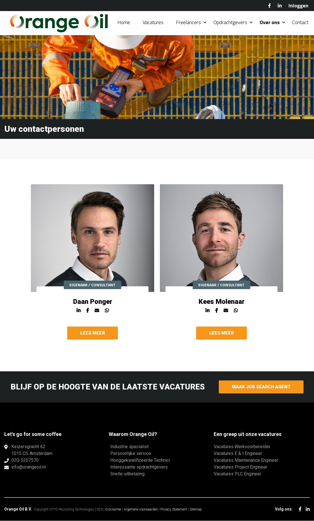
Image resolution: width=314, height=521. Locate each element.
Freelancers (188, 22)
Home (123, 22)
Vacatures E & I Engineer (238, 453)
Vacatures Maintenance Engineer (246, 460)
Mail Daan (97, 314)
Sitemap (196, 510)
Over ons (270, 22)
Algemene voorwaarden (141, 510)
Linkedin (78, 314)
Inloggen (298, 5)
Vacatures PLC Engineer (237, 474)
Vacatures (153, 22)
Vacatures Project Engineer (240, 467)
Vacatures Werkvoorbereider (242, 447)
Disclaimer (113, 510)
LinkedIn (280, 6)
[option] (92, 265)
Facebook (269, 6)
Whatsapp (107, 314)
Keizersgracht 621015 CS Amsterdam (31, 450)
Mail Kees (226, 314)
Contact (300, 22)
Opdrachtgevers (230, 22)
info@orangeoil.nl (28, 467)
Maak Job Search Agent (261, 387)
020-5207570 (25, 460)
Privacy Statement (173, 510)
